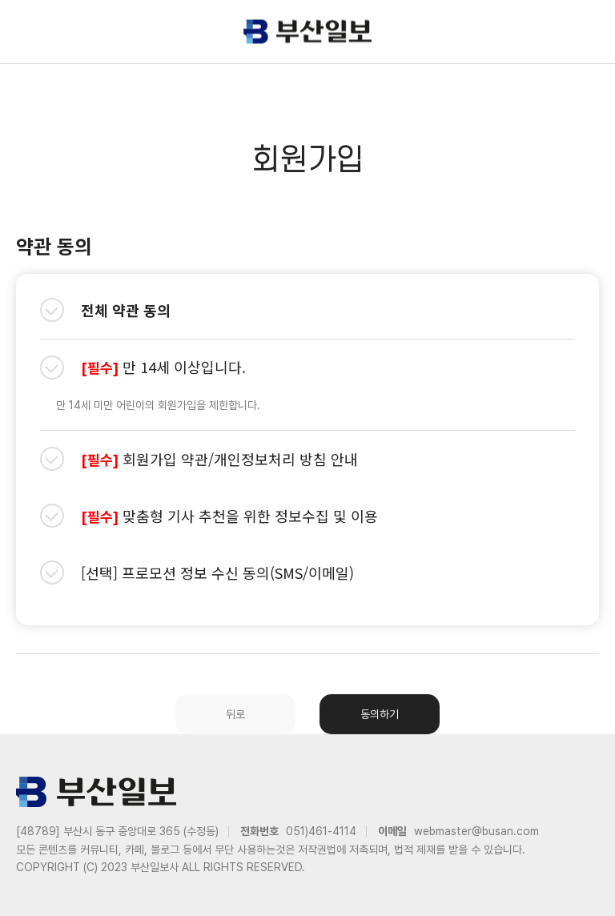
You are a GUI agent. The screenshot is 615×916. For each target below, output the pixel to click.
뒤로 (235, 714)
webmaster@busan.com (476, 831)
